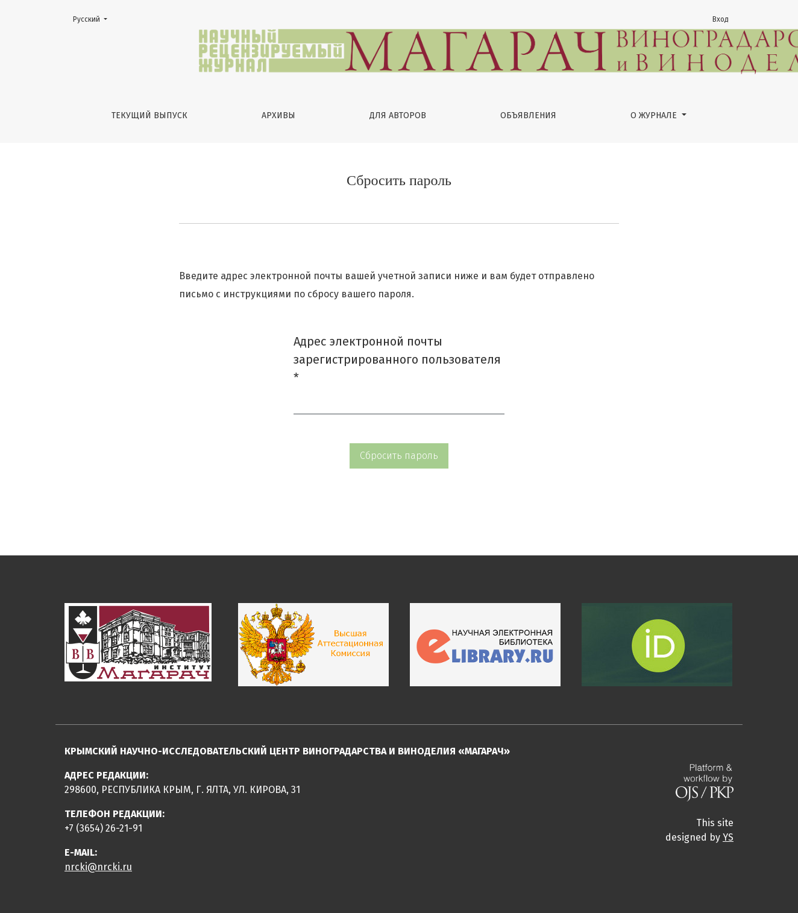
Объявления (528, 115)
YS (728, 837)
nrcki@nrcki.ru (98, 867)
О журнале (654, 115)
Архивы (278, 115)
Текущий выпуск (149, 115)
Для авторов (397, 115)
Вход (720, 19)
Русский (93, 18)
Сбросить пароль (399, 455)
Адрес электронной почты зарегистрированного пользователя (397, 359)
